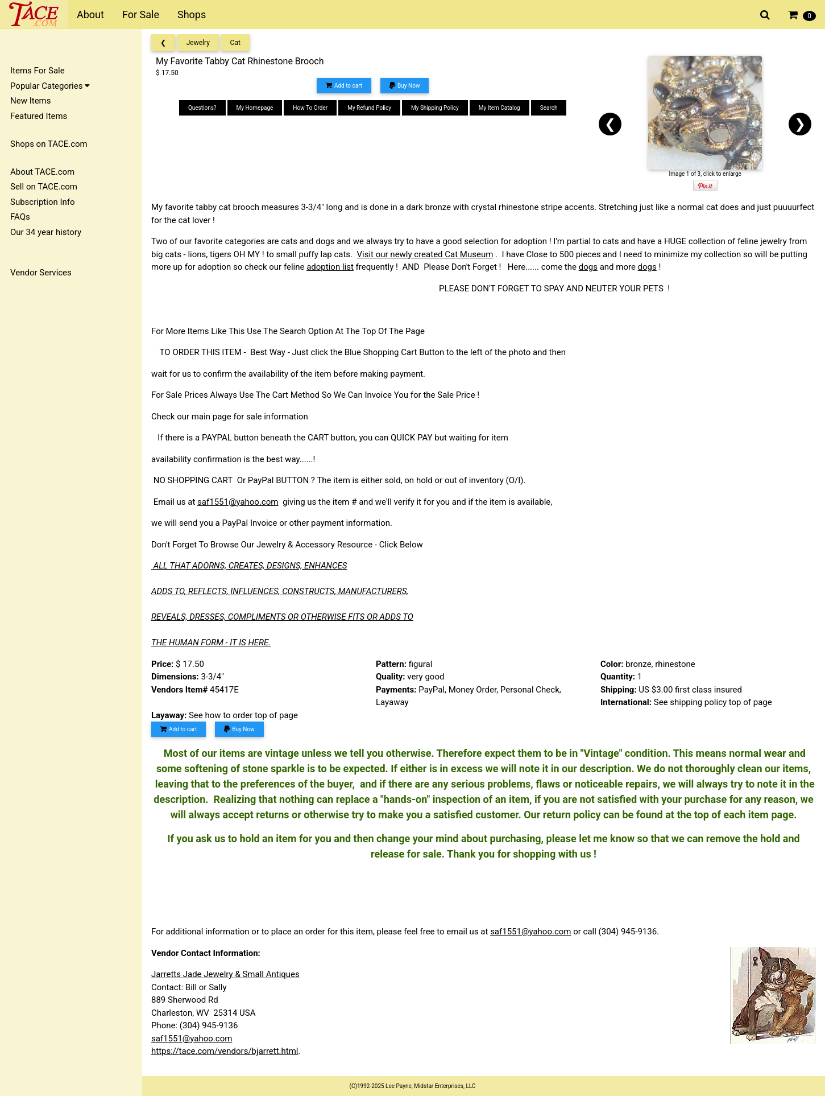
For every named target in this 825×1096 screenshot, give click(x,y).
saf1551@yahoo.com (237, 502)
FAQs (20, 217)
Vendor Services (41, 272)
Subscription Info (42, 202)
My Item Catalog (499, 108)
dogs (588, 267)
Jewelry (198, 43)
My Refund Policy (369, 108)
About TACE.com (42, 172)
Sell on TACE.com (43, 187)
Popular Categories (50, 86)
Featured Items (38, 116)
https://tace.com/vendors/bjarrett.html (225, 1051)
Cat (235, 43)
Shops (191, 14)
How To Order (310, 108)
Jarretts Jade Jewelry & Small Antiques (225, 974)
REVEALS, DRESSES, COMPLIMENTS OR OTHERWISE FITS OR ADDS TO (282, 617)
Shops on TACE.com (49, 144)
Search (549, 108)
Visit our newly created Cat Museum (425, 254)
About (90, 14)
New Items (30, 101)
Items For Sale (37, 70)
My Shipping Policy (435, 108)
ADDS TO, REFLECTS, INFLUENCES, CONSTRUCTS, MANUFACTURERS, (279, 591)
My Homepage (255, 108)
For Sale (140, 14)
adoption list (330, 267)
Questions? (202, 108)
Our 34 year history (45, 232)
